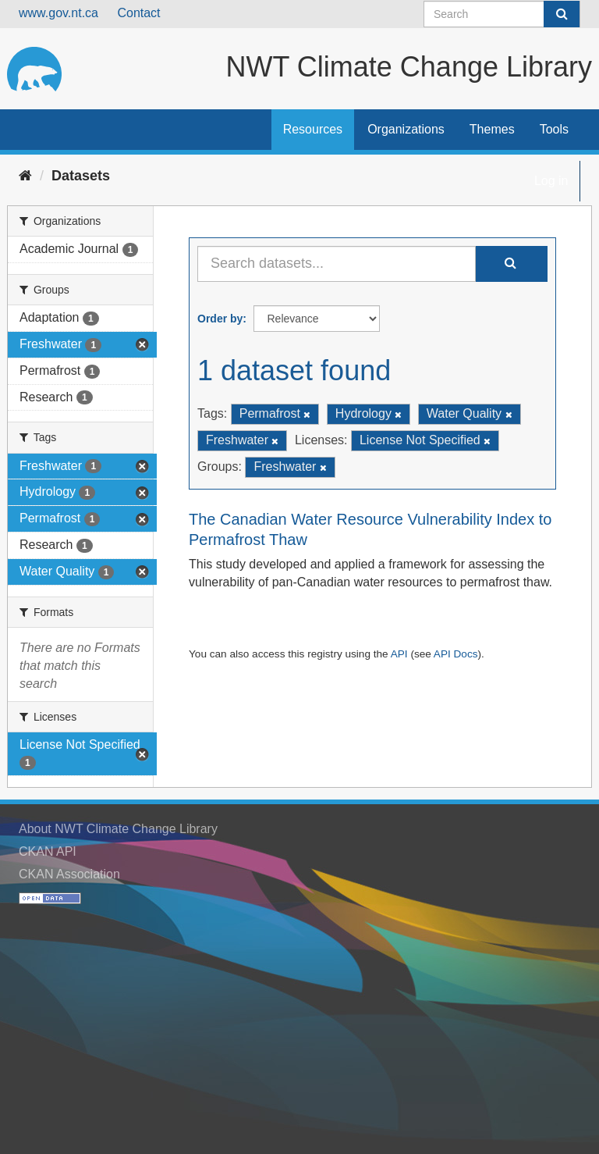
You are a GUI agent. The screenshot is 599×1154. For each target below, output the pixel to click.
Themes (492, 129)
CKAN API (47, 851)
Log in (551, 180)
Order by (220, 318)
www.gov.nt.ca (58, 13)
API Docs (456, 654)
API (399, 654)
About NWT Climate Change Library (118, 828)
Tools (554, 129)
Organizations (406, 129)
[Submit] (562, 14)
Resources (312, 129)
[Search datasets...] (336, 264)
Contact (138, 13)
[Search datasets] (502, 14)
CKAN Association (69, 874)
